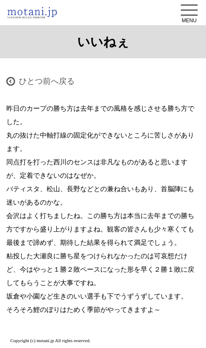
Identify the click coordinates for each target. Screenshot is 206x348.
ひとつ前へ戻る (47, 81)
